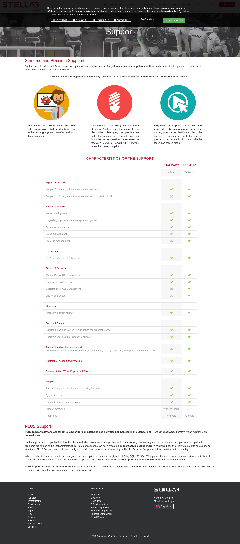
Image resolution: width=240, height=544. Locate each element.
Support (31, 510)
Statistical (79, 19)
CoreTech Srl (114, 536)
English (163, 506)
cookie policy (171, 11)
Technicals (60, 19)
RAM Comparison (100, 507)
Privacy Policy (34, 523)
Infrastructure (34, 501)
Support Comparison (101, 514)
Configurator (33, 504)
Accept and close (174, 20)
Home (30, 494)
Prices (30, 507)
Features (31, 497)
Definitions (96, 501)
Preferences (101, 19)
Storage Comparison (101, 510)
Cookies (31, 527)
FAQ (29, 514)
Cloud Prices (97, 517)
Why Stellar (96, 494)
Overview (95, 497)
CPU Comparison (99, 504)
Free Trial (32, 520)
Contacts (31, 517)
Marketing (120, 19)
